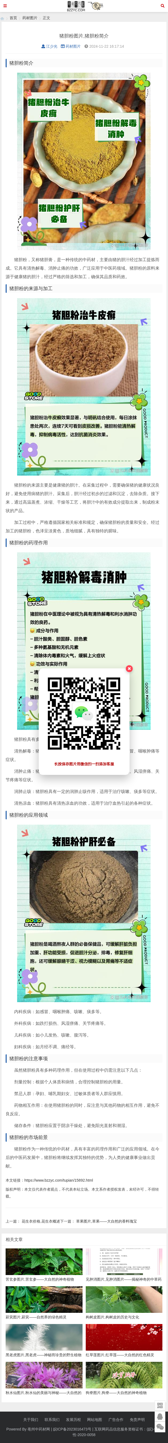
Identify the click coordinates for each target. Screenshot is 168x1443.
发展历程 (73, 1419)
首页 (13, 18)
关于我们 (30, 1419)
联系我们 (52, 1419)
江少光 (49, 46)
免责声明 (137, 1419)
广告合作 (115, 1419)
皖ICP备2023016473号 (72, 1429)
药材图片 (29, 18)
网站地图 (94, 1419)
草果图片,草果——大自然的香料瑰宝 (106, 1221)
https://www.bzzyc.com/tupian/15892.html (58, 1180)
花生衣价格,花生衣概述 (41, 1221)
